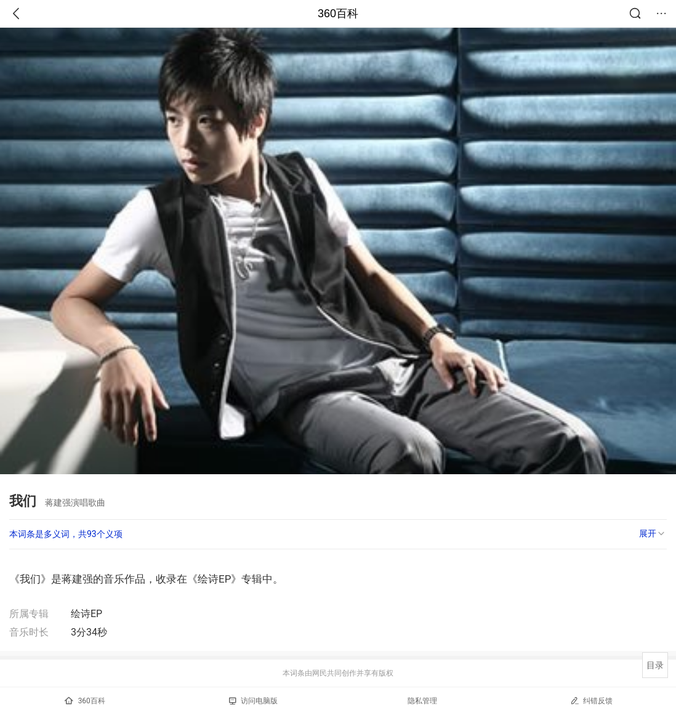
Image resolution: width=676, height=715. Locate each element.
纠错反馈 (591, 700)
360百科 (338, 13)
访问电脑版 (253, 701)
